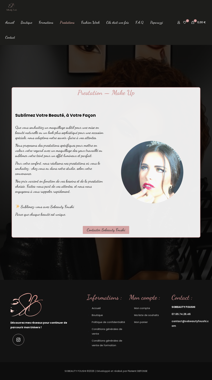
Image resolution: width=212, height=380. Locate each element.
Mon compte (142, 308)
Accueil (96, 308)
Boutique (97, 315)
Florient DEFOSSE (137, 371)
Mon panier (141, 322)
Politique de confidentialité (108, 322)
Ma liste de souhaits (146, 315)
